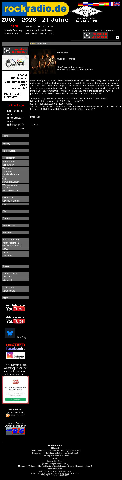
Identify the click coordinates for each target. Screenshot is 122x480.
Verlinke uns (33, 466)
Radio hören (42, 451)
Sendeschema (54, 451)
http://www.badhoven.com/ (70, 67)
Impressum (80, 466)
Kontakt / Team (52, 466)
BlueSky (15, 337)
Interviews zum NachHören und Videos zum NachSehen (55, 453)
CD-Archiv (45, 456)
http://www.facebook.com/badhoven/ (75, 69)
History (55, 448)
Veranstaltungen (49, 464)
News (59, 464)
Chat (55, 458)
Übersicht (71, 466)
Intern (88, 466)
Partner (50, 461)
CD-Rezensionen (56, 456)
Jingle (67, 456)
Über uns (62, 466)
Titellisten (75, 451)
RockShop (58, 461)
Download (23, 466)
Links (65, 464)
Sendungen (65, 451)
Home (33, 451)
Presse (42, 466)
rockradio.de (55, 445)
